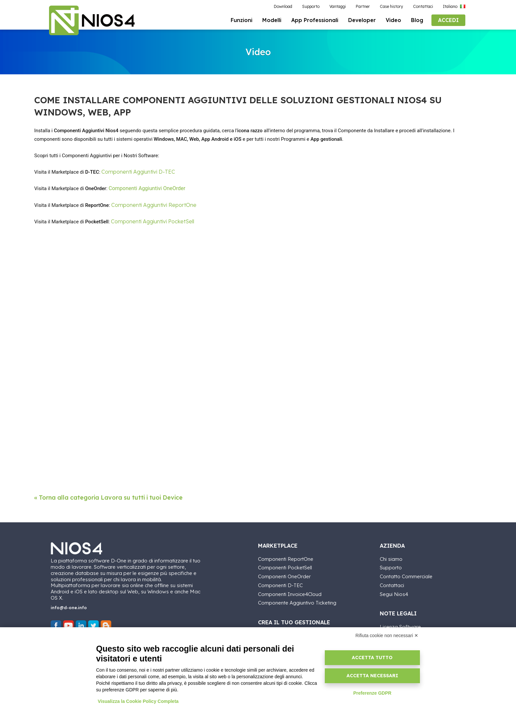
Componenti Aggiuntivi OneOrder (147, 189)
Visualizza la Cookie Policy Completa (138, 701)
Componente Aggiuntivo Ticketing (297, 602)
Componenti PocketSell (285, 567)
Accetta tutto (372, 657)
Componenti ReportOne (285, 558)
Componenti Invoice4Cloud (290, 593)
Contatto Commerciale (406, 575)
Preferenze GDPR (372, 693)
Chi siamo (391, 558)
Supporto (391, 567)
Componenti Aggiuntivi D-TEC (138, 171)
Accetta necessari (372, 676)
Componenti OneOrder (284, 575)
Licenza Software (400, 626)
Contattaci (392, 584)
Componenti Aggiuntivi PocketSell (152, 221)
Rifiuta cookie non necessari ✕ (386, 635)
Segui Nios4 (394, 593)
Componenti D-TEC (280, 584)
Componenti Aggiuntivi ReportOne (153, 205)
